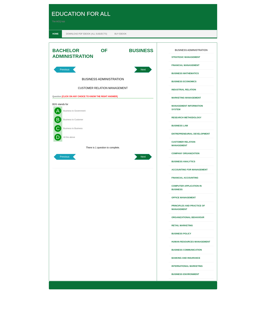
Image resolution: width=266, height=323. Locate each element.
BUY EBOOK (120, 34)
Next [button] (143, 69)
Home (55, 34)
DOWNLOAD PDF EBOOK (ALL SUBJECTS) (86, 34)
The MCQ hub (58, 21)
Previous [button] (64, 69)
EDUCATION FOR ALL (81, 13)
